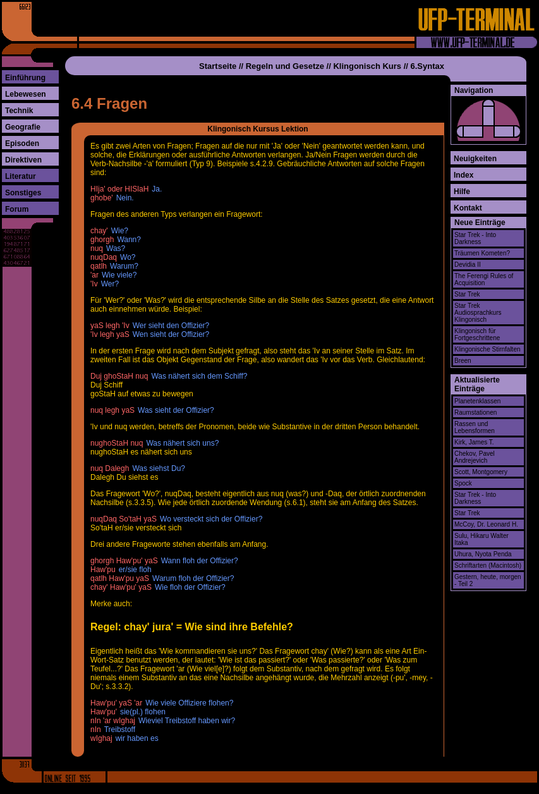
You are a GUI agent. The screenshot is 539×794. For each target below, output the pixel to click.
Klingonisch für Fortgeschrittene (477, 334)
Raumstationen (475, 412)
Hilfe (462, 191)
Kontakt (468, 208)
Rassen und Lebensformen (474, 427)
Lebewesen (25, 94)
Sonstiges (23, 192)
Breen (462, 360)
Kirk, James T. (474, 442)
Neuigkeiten (475, 158)
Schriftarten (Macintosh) (487, 565)
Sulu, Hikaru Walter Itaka (481, 539)
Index (463, 175)
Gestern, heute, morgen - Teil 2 (487, 580)
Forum (16, 209)
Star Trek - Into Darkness (475, 238)
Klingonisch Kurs (367, 66)
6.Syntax (427, 66)
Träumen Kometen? (482, 253)
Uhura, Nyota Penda (483, 554)
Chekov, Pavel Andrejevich (474, 457)
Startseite (217, 66)
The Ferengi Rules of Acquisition (483, 279)
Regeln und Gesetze (285, 66)
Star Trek (467, 294)
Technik (19, 110)
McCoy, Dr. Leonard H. (486, 524)
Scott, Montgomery (480, 471)
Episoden (22, 143)
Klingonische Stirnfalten (487, 349)
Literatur (20, 176)
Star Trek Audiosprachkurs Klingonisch (477, 312)
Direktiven (23, 160)
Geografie (22, 127)
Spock (463, 483)
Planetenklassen (477, 401)
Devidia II (467, 264)
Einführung (25, 77)
